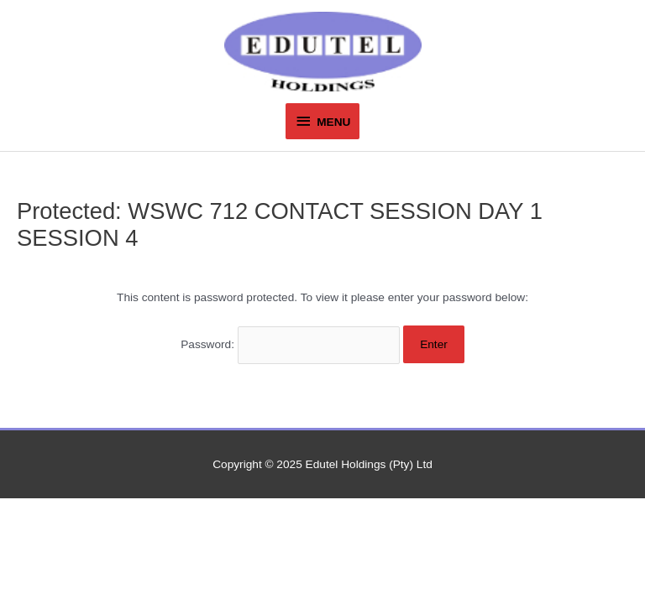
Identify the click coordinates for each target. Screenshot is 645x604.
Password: (290, 344)
